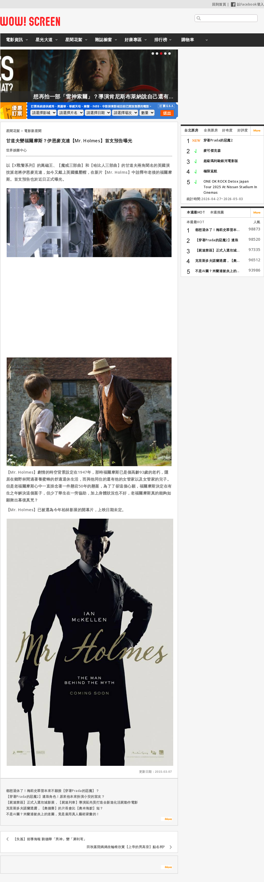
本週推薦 (217, 212)
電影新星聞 (33, 130)
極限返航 (210, 171)
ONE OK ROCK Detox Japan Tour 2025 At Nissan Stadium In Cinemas (230, 187)
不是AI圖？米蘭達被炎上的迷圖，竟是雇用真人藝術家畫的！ (53, 814)
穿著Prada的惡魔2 (218, 140)
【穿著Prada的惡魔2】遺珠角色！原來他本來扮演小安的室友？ (55, 796)
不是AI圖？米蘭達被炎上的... (217, 271)
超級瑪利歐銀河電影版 (220, 160)
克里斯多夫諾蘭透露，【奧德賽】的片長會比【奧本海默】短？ (54, 808)
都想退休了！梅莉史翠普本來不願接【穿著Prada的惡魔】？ (52, 790)
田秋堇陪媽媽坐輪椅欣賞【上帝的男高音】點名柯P (126, 846)
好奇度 (227, 130)
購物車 (187, 39)
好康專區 (133, 39)
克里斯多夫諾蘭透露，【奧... (217, 260)
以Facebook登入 (247, 4)
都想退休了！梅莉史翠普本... (217, 229)
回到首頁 (219, 4)
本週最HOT (196, 212)
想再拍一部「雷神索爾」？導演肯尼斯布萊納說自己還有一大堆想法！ (127, 96)
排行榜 (160, 39)
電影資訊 (14, 39)
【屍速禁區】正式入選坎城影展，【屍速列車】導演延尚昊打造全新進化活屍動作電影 (72, 802)
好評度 (242, 130)
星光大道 (44, 39)
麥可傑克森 (212, 150)
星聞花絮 (73, 39)
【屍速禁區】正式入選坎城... (217, 250)
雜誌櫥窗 (103, 39)
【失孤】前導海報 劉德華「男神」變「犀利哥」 (50, 839)
